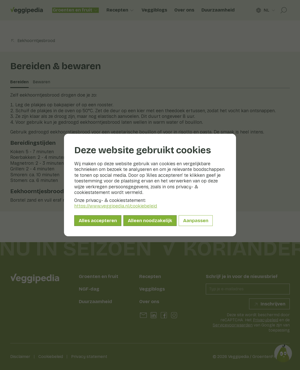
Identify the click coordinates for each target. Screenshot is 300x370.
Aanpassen (195, 220)
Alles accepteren (98, 220)
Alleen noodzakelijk (150, 220)
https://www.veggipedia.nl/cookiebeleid (115, 206)
